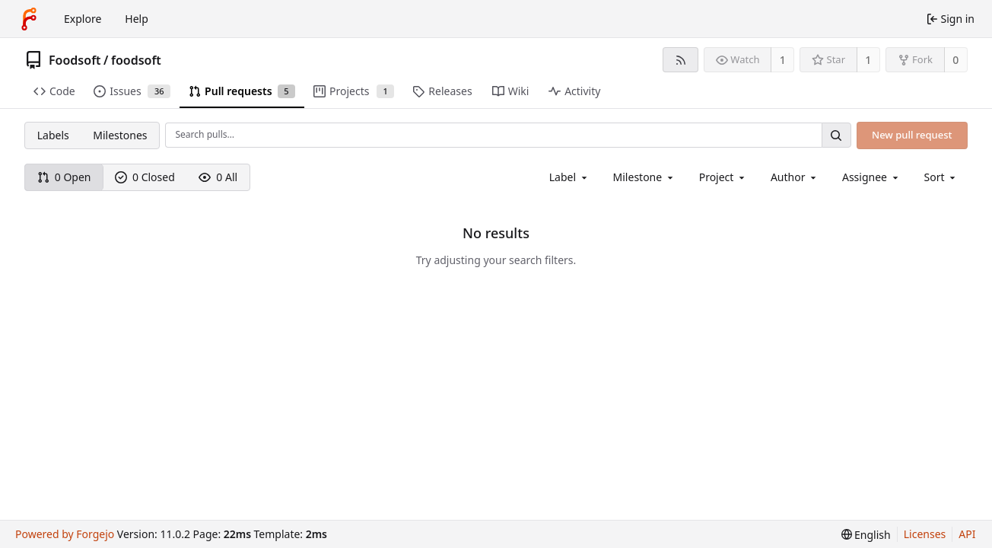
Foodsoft (75, 60)
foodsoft (136, 60)
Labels (53, 135)
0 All (218, 177)
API (967, 534)
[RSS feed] (680, 59)
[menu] (941, 177)
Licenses (925, 534)
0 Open (64, 177)
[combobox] (569, 177)
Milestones (120, 135)
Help (136, 18)
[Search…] (836, 135)
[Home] (29, 19)
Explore (82, 18)
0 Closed (145, 177)
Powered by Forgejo (64, 534)
